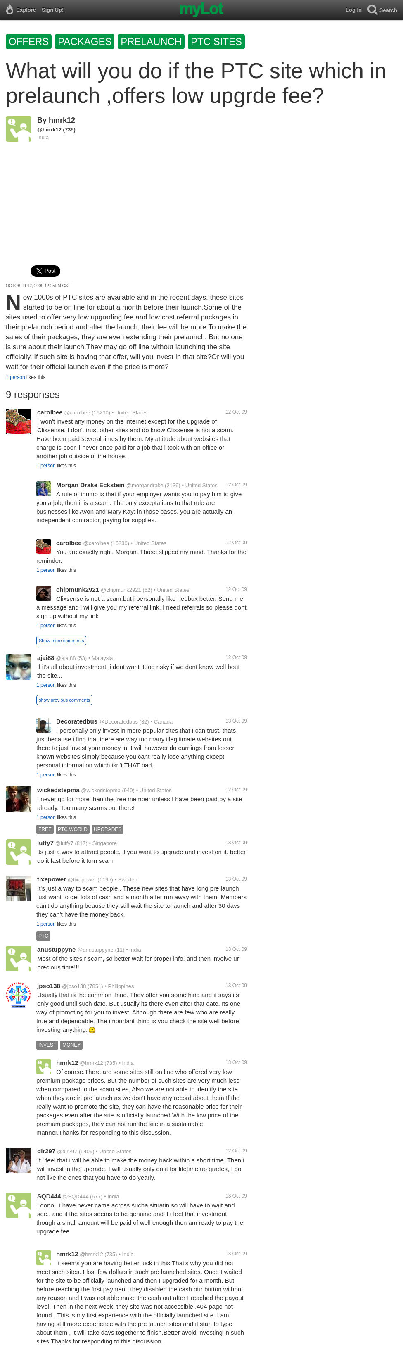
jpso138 (48, 985)
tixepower (51, 879)
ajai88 (46, 657)
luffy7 (45, 842)
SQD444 (49, 1196)
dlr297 (46, 1151)
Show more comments (61, 640)
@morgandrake (145, 485)
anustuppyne (56, 949)
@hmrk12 (49, 129)
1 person (15, 377)
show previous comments (64, 700)
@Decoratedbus (118, 722)
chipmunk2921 (77, 589)
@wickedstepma (101, 790)
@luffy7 (64, 843)
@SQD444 (75, 1196)
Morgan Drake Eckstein (90, 484)
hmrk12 (62, 120)
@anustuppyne (95, 950)
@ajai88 (66, 658)
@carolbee (77, 413)
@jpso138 (74, 986)
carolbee (50, 412)
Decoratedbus (76, 721)
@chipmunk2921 (121, 590)
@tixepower (82, 879)
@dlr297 (67, 1151)
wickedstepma (58, 789)
